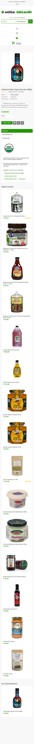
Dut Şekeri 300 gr (8, 674)
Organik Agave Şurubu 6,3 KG (11, 350)
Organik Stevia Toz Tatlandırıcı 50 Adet (14, 216)
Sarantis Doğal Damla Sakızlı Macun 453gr (15, 544)
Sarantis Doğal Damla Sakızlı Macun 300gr (15, 512)
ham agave (22, 179)
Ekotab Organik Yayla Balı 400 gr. (12, 414)
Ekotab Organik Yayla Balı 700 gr (12, 447)
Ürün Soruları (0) (7, 134)
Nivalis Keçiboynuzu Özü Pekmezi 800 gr (14, 576)
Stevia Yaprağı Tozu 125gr (10, 479)
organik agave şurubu (10, 176)
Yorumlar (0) (6, 138)
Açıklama (5, 131)
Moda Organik (14, 94)
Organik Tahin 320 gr (9, 641)
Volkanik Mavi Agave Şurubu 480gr (14, 173)
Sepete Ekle (7, 123)
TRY (17, 4)
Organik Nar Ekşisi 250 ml (10, 609)
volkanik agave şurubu (10, 179)
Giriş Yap (17, 1)
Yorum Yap (21, 91)
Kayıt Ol (24, 1)
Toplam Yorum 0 (12, 91)
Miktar (3, 116)
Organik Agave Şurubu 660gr (11, 382)
